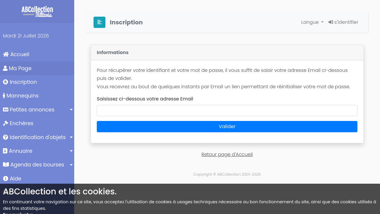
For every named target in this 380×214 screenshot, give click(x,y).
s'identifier (343, 22)
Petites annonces (28, 109)
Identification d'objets (34, 137)
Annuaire (17, 151)
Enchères (18, 123)
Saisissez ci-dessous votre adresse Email (145, 98)
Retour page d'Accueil (227, 154)
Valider (227, 126)
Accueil (16, 54)
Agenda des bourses (33, 164)
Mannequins (21, 95)
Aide (12, 178)
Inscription (20, 82)
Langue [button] (310, 22)
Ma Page (17, 68)
